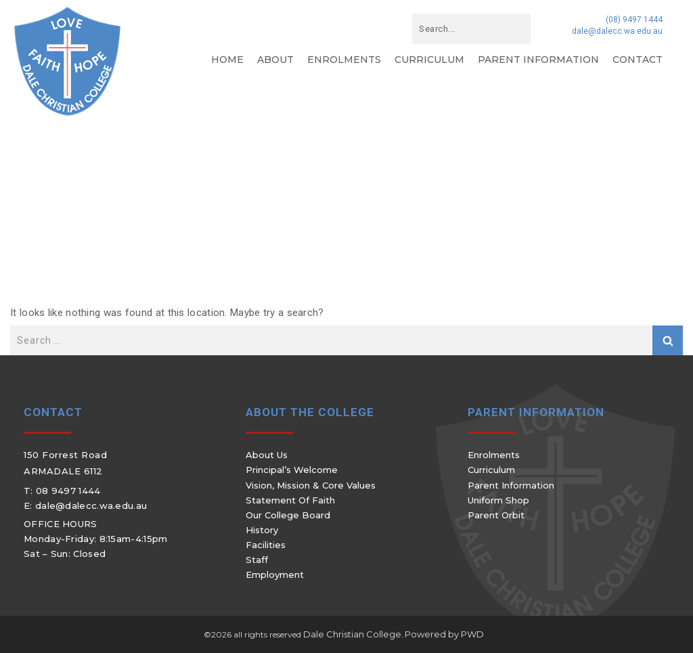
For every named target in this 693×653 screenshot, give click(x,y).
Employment (275, 574)
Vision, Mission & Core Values (311, 485)
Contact (637, 59)
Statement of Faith (290, 500)
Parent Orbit (496, 515)
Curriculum (429, 59)
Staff (257, 559)
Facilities (266, 544)
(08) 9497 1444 (634, 19)
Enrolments (344, 59)
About (275, 59)
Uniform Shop (498, 500)
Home (227, 59)
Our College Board (288, 515)
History (262, 529)
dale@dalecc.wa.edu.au (617, 31)
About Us (267, 454)
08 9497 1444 (68, 490)
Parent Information (538, 59)
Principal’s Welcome (292, 469)
